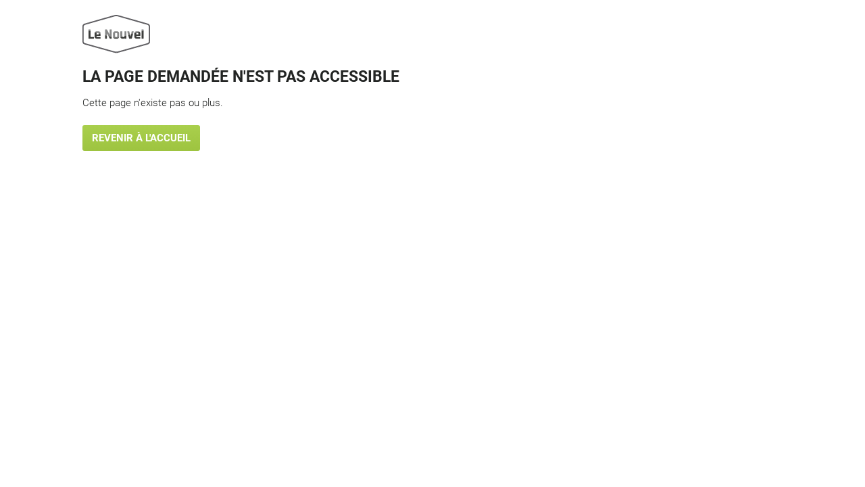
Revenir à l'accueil (141, 138)
